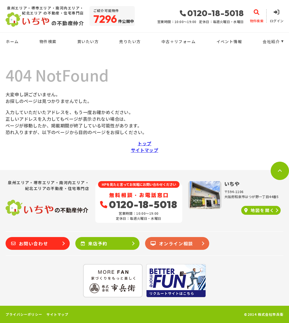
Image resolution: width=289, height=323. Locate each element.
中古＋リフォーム (178, 41)
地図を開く (259, 210)
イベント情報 (229, 41)
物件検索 (48, 41)
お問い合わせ (29, 243)
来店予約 (94, 243)
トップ (144, 143)
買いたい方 (88, 41)
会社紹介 (271, 41)
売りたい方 (130, 41)
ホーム (12, 41)
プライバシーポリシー (24, 314)
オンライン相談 (172, 243)
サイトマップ (144, 150)
